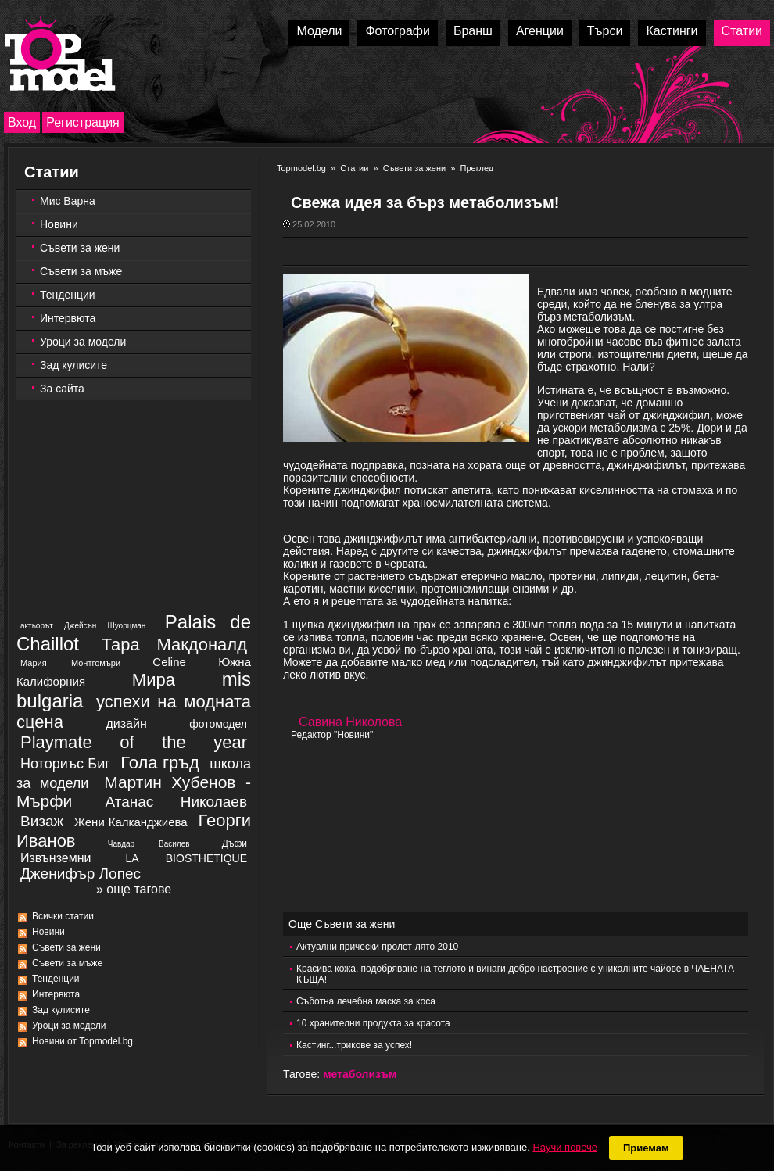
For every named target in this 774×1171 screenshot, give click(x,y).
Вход (22, 122)
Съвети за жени (80, 248)
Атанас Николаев (176, 801)
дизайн (126, 723)
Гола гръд (159, 762)
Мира (153, 679)
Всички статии (63, 916)
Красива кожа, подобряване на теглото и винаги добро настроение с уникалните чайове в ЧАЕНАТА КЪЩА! (515, 974)
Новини (59, 224)
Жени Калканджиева (131, 822)
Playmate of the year (133, 742)
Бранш (473, 31)
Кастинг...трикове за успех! (354, 1045)
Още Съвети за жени (341, 924)
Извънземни (55, 858)
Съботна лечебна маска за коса (365, 1001)
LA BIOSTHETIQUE (186, 858)
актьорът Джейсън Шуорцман (82, 625)
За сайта (62, 388)
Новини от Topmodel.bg (82, 1041)
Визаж (41, 821)
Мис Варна (67, 201)
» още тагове (133, 889)
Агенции (540, 31)
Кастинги (671, 31)
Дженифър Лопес (80, 873)
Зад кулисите (73, 365)
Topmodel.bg (301, 168)
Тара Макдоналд (174, 644)
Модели (319, 31)
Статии (742, 31)
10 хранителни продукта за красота (373, 1023)
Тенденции (67, 294)
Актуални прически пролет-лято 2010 (377, 946)
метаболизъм (359, 1074)
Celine (169, 661)
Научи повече (564, 1147)
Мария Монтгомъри (70, 663)
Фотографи (397, 31)
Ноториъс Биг (65, 764)
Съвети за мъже (81, 271)
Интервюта (67, 318)
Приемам (646, 1148)
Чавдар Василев (149, 844)
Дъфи (234, 843)
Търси (605, 31)
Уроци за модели (83, 341)
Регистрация (83, 122)
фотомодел (218, 724)
